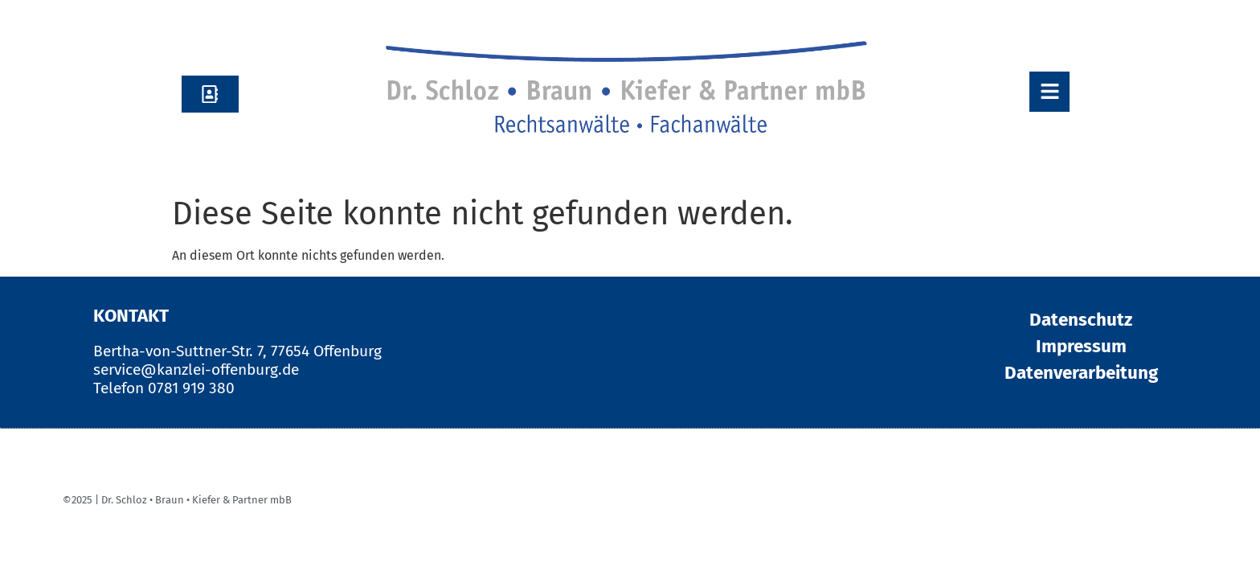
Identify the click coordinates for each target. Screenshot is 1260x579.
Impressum (1081, 346)
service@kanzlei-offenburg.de (196, 369)
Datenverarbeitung (1081, 373)
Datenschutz (1080, 320)
